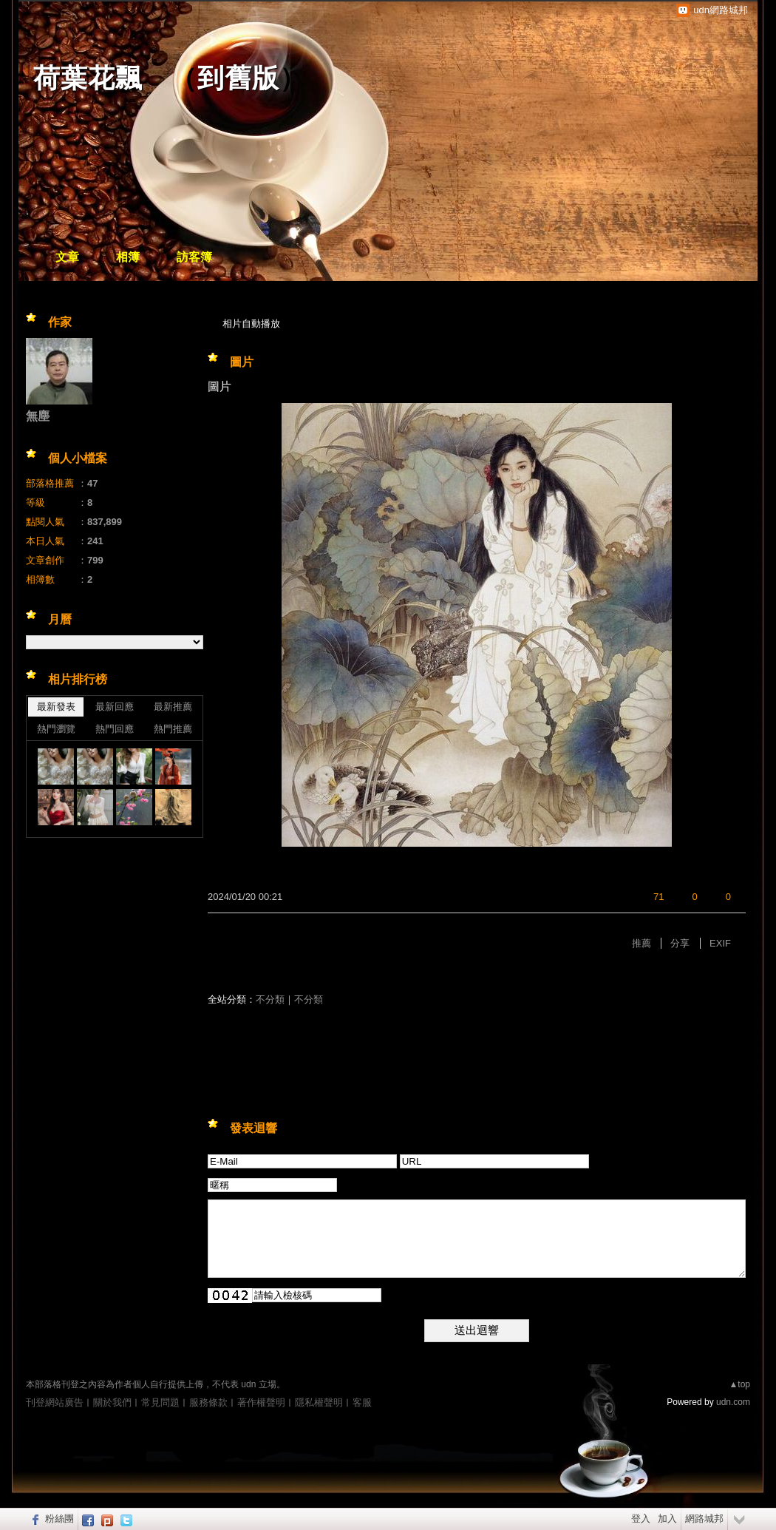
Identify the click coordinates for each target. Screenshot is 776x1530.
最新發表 (56, 706)
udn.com (733, 1402)
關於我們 (112, 1402)
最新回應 (114, 706)
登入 (640, 1518)
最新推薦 (173, 706)
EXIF (720, 943)
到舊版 (238, 78)
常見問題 (160, 1402)
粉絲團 (59, 1518)
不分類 (270, 999)
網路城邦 (704, 1518)
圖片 (241, 362)
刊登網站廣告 (55, 1402)
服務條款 (208, 1402)
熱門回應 (114, 728)
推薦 (641, 943)
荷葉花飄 (88, 78)
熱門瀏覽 (56, 728)
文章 (67, 257)
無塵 (38, 416)
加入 (667, 1518)
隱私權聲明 (319, 1402)
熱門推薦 (173, 728)
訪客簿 (194, 257)
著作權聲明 (261, 1402)
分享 (680, 943)
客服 (362, 1402)
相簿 (128, 257)
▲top (739, 1384)
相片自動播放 (251, 323)
